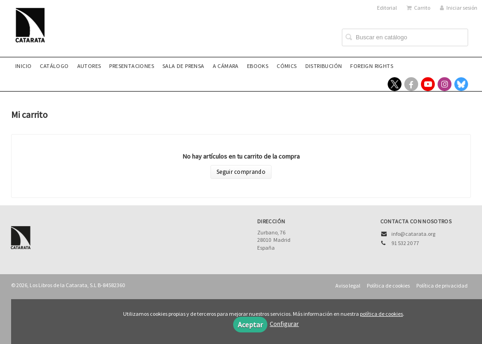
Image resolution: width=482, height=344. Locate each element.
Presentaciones (131, 65)
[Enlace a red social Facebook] (411, 84)
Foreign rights (371, 65)
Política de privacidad (442, 285)
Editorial (387, 7)
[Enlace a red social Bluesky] (461, 84)
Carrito (418, 7)
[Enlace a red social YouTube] (428, 84)
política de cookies (381, 313)
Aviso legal (347, 285)
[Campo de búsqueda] (405, 37)
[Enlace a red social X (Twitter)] (395, 84)
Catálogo (54, 65)
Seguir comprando (241, 172)
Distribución (323, 65)
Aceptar (250, 324)
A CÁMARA (226, 65)
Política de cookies (388, 285)
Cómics (287, 65)
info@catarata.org (413, 233)
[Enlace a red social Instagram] (444, 84)
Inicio (23, 65)
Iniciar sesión (458, 7)
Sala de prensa (183, 65)
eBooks (257, 65)
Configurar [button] (284, 323)
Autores (89, 65)
